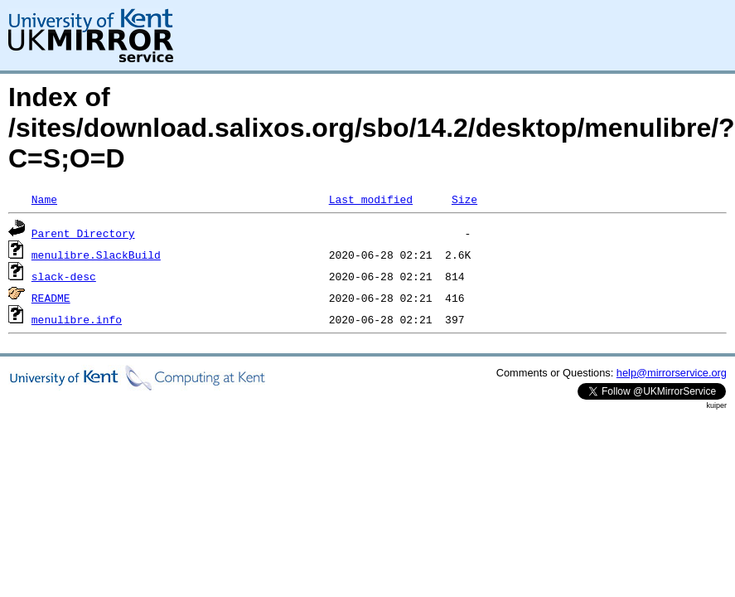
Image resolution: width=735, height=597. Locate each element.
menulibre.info (76, 319)
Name (44, 199)
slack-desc (63, 276)
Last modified (371, 199)
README (50, 297)
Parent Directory (83, 233)
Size (464, 199)
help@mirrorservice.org (672, 372)
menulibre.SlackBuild (96, 254)
